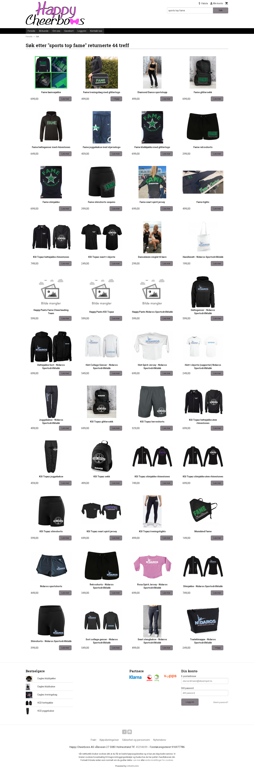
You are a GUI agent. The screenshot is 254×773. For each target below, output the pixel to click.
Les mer (137, 761)
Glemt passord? (220, 702)
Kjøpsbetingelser (109, 740)
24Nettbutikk (133, 766)
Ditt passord (187, 688)
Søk (221, 10)
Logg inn (82, 31)
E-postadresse (188, 676)
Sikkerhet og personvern (136, 740)
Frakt (93, 740)
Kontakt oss (96, 31)
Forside (31, 31)
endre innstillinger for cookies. (159, 761)
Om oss (56, 31)
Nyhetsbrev (159, 740)
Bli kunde (43, 31)
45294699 (141, 747)
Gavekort (69, 31)
